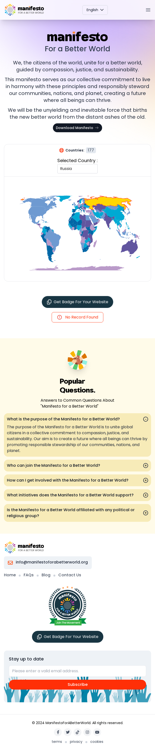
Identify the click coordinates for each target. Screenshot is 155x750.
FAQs (29, 575)
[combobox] (60, 169)
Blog (46, 575)
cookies (96, 741)
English (95, 9)
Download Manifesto (77, 127)
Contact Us (69, 575)
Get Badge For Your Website (77, 302)
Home (10, 575)
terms (57, 741)
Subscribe (78, 684)
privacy (76, 741)
